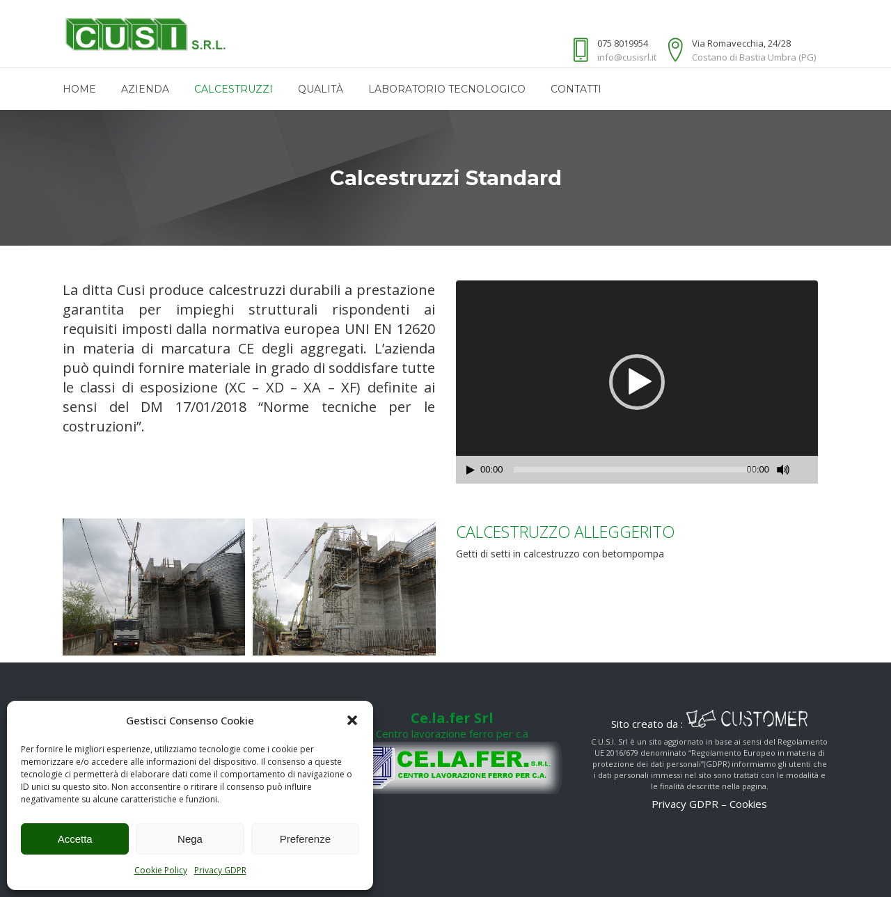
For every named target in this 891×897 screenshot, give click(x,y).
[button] (352, 720)
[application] (637, 382)
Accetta (75, 839)
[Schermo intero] (808, 470)
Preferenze (305, 839)
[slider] (635, 470)
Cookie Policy (160, 870)
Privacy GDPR (220, 870)
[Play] (470, 470)
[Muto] (783, 469)
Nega (190, 839)
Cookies (748, 804)
